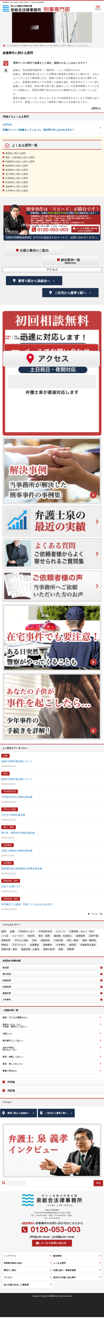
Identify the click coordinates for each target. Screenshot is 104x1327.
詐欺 (34, 940)
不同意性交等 (9, 791)
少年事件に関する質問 (16, 191)
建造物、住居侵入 (63, 936)
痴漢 (5, 773)
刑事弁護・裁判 (10, 881)
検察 (61, 949)
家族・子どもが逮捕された (15, 1017)
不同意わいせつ (26, 931)
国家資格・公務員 (30, 949)
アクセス (8, 1277)
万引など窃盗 (9, 809)
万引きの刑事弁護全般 (13, 815)
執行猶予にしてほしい (13, 1040)
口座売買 (58, 940)
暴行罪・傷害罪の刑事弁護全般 (18, 832)
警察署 (70, 949)
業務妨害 (5, 940)
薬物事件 (47, 944)
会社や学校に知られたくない (10, 1048)
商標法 (4, 944)
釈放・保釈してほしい (13, 1057)
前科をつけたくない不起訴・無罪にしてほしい (15, 1025)
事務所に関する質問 (15, 153)
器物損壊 (80, 936)
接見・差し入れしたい (13, 1064)
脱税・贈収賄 (89, 940)
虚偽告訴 (45, 940)
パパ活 (4, 936)
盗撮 (5, 755)
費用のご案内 (10, 1270)
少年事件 (60, 944)
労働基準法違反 (88, 944)
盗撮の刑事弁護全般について (16, 761)
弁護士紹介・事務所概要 (64, 1270)
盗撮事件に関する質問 (30, 45)
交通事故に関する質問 (16, 178)
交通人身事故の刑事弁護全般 (16, 850)
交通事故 (7, 845)
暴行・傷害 (8, 827)
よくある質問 (59, 1263)
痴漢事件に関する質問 (16, 166)
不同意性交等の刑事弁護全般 (16, 797)
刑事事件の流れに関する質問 (20, 161)
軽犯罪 (72, 944)
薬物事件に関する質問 (16, 186)
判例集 (11, 1082)
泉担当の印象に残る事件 (64, 1277)
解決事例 (57, 1256)
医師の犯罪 (49, 949)
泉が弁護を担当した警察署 (16, 1285)
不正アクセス (19, 944)
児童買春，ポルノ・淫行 (81, 931)
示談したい (8, 1033)
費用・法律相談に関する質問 (20, 157)
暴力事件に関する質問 (16, 174)
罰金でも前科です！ (12, 886)
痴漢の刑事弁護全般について (16, 779)
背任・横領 (72, 940)
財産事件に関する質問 (16, 182)
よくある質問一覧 (13, 45)
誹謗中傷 (93, 936)
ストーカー (18, 936)
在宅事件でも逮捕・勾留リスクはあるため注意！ (27, 904)
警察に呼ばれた (10, 1071)
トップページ (10, 1256)
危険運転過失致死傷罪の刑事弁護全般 (21, 868)
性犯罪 (31, 936)
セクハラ (60, 931)
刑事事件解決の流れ (13, 1263)
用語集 (11, 1090)
